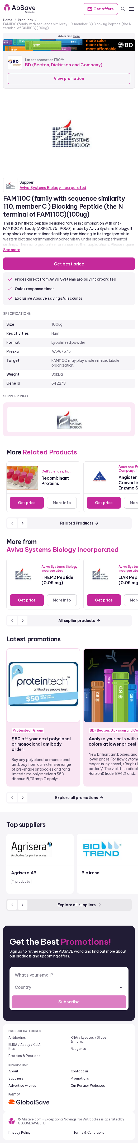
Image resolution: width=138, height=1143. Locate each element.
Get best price (69, 264)
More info (62, 502)
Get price (27, 502)
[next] (22, 523)
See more (11, 249)
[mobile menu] (132, 9)
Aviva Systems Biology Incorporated (53, 187)
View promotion (69, 78)
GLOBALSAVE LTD (32, 1123)
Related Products (79, 523)
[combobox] (69, 987)
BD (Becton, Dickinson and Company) (63, 64)
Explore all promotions (79, 797)
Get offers (100, 9)
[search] (123, 9)
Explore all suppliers (79, 905)
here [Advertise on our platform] (76, 36)
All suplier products (79, 620)
